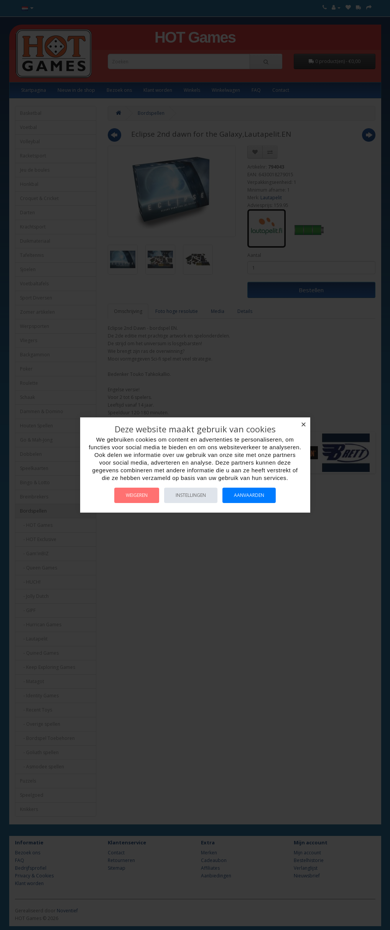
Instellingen (191, 495)
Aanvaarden (249, 495)
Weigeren (137, 495)
